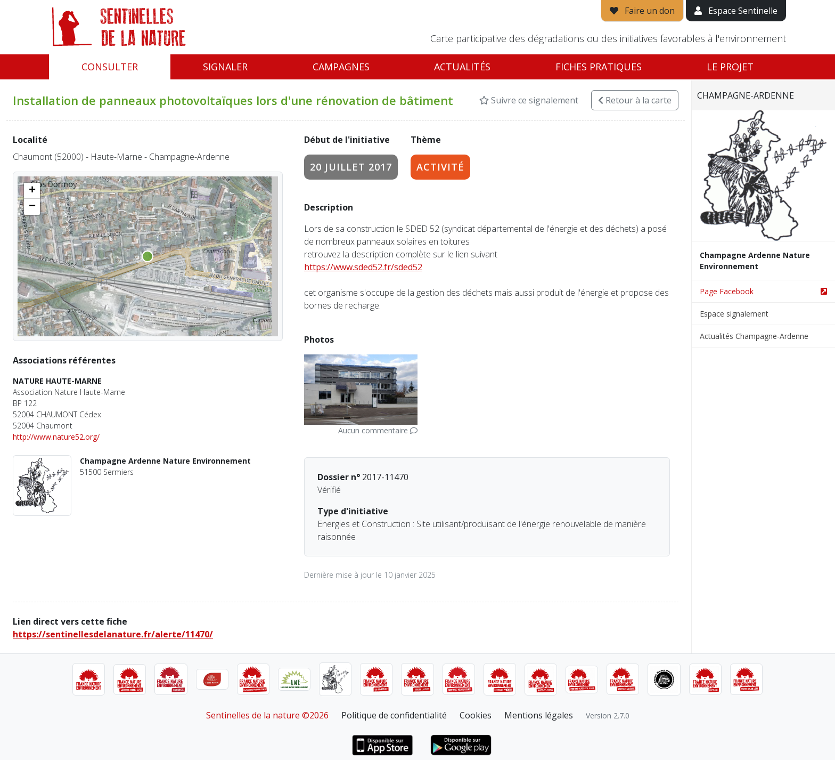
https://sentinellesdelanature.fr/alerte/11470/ (113, 634)
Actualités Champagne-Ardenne (754, 336)
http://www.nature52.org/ (56, 437)
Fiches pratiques (598, 66)
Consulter (109, 66)
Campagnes (341, 66)
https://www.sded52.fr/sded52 (363, 267)
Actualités (462, 66)
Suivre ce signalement (528, 100)
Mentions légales (538, 715)
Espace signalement (734, 314)
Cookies (476, 715)
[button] (32, 191)
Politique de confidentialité (394, 715)
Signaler (225, 66)
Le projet (730, 66)
